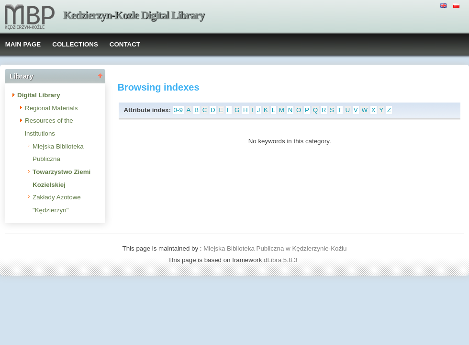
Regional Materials (51, 108)
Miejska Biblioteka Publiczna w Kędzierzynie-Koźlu (274, 248)
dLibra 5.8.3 (281, 260)
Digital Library (38, 95)
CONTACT (125, 44)
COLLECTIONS (75, 44)
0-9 (178, 110)
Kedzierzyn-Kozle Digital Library (133, 15)
